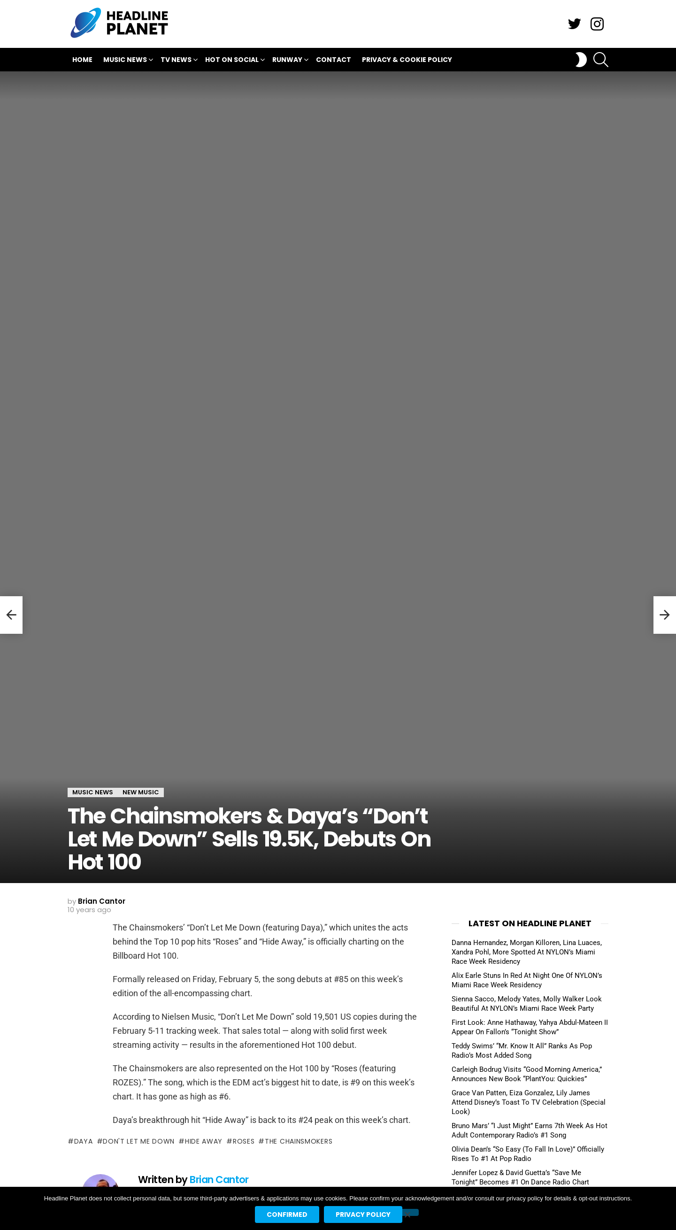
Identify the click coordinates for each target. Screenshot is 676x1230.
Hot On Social (232, 61)
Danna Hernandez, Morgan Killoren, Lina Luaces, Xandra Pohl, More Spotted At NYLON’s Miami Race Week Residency (527, 952)
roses (244, 1141)
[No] (407, 1212)
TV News (176, 61)
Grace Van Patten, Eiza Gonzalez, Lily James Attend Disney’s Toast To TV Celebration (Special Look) (529, 1102)
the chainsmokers (298, 1141)
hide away (204, 1141)
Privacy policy (363, 1214)
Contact (333, 59)
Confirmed (287, 1214)
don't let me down (139, 1141)
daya (83, 1141)
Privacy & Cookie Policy (407, 59)
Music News (125, 61)
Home (82, 59)
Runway (287, 61)
